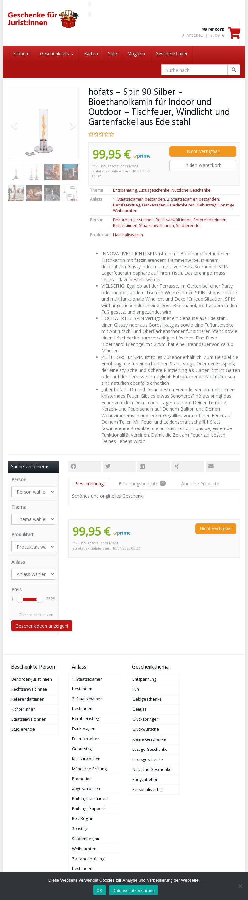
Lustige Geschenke (150, 749)
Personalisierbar (147, 789)
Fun (135, 689)
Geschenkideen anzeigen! (42, 626)
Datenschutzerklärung (133, 890)
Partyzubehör (145, 779)
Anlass (18, 562)
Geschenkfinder (171, 53)
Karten (91, 53)
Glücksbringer (145, 719)
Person (18, 479)
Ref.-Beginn (82, 818)
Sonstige (226, 205)
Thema (18, 507)
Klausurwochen (86, 758)
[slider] (20, 599)
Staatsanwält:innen (156, 225)
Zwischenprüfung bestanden (88, 863)
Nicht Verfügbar (203, 151)
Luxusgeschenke (154, 190)
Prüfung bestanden (90, 798)
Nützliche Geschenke (191, 190)
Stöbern (21, 53)
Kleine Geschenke (149, 739)
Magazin (136, 53)
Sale (112, 53)
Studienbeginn (85, 838)
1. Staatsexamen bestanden (139, 199)
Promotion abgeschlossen (86, 783)
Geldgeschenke (147, 699)
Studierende (188, 225)
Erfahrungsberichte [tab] (142, 484)
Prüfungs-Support (88, 808)
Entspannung (125, 190)
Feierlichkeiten (181, 205)
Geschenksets (57, 53)
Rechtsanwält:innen (173, 220)
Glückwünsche (145, 729)
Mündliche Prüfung (89, 769)
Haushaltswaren (128, 235)
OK (100, 890)
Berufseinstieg (126, 205)
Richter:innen (125, 225)
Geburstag (206, 205)
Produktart (22, 534)
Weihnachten (125, 210)
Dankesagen (153, 205)
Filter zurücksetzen (36, 614)
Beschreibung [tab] (89, 484)
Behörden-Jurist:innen (133, 220)
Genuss (139, 709)
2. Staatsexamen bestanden (193, 199)
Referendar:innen (209, 220)
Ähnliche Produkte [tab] (200, 484)
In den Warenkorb (203, 165)
